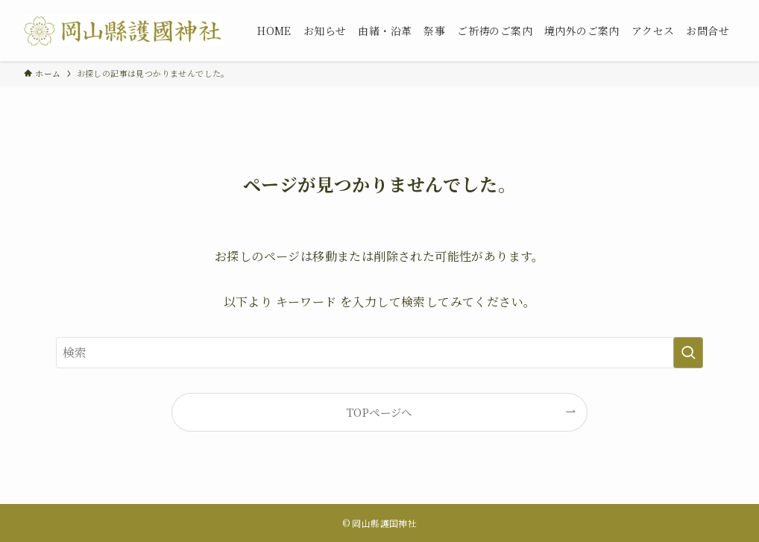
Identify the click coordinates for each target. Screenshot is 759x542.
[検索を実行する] (688, 352)
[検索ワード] (379, 352)
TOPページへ (379, 412)
